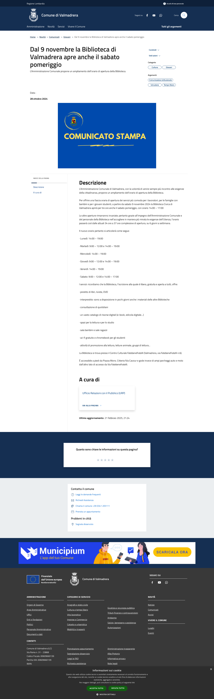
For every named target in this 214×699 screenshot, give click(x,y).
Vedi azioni (155, 55)
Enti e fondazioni (34, 619)
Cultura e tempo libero (77, 609)
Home (32, 37)
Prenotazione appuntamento (80, 648)
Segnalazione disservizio (78, 653)
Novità (42, 37)
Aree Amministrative (36, 609)
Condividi (154, 50)
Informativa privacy (117, 658)
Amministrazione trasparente (121, 648)
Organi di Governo (35, 604)
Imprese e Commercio (77, 619)
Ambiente (112, 617)
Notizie (151, 604)
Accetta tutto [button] (96, 688)
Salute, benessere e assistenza (122, 622)
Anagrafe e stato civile (77, 604)
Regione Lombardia (35, 3)
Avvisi (151, 614)
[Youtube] (153, 15)
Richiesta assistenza (76, 663)
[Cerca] (184, 15)
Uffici (29, 614)
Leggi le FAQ (73, 658)
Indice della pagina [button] (41, 178)
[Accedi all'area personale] (173, 3)
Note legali (113, 663)
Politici (30, 624)
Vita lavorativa (74, 614)
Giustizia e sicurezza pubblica (121, 608)
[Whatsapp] (159, 15)
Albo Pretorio (114, 653)
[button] (107, 694)
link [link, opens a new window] (133, 682)
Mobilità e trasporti (76, 629)
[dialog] (107, 682)
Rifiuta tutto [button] (118, 688)
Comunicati (54, 37)
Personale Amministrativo (39, 629)
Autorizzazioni (114, 627)
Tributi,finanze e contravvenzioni (123, 612)
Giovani (66, 37)
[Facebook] (146, 15)
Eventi (151, 633)
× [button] (211, 669)
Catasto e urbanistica (77, 624)
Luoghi (151, 628)
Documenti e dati (35, 634)
